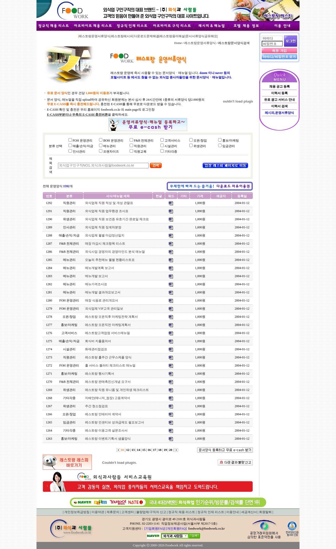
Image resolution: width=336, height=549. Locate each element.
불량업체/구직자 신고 (151, 512)
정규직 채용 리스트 (181, 512)
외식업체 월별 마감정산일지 (104, 235)
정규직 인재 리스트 (210, 512)
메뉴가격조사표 (96, 284)
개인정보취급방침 (77, 512)
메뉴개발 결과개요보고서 (102, 292)
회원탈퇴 (265, 512)
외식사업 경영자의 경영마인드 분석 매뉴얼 (115, 252)
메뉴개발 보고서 (96, 276)
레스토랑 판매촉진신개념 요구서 (108, 382)
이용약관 (98, 512)
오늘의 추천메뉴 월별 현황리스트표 (110, 260)
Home (178, 43)
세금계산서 (249, 512)
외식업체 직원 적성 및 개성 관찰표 (109, 203)
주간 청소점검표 (96, 406)
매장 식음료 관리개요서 (101, 300)
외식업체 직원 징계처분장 (103, 227)
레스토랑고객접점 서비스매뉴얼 (107, 333)
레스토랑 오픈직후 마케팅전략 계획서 (111, 317)
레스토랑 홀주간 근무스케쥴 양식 (108, 357)
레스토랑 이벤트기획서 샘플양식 (108, 438)
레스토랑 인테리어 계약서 (103, 414)
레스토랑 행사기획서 (99, 373)
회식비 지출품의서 (98, 341)
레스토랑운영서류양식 (94, 36)
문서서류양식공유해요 (201, 36)
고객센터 (127, 512)
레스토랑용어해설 (172, 36)
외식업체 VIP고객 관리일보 (104, 308)
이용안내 (232, 512)
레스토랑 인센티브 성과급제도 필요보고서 (114, 422)
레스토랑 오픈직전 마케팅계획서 (108, 325)
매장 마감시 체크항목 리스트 (105, 243)
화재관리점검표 (96, 349)
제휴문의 (113, 512)
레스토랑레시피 (122, 36)
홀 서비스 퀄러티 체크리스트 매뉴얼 (110, 365)
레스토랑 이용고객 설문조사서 (106, 430)
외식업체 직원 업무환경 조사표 (106, 211)
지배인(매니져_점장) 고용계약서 (107, 398)
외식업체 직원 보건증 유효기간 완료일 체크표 (117, 219)
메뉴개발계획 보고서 (99, 268)
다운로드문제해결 (146, 36)
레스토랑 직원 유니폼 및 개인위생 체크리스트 (117, 390)
